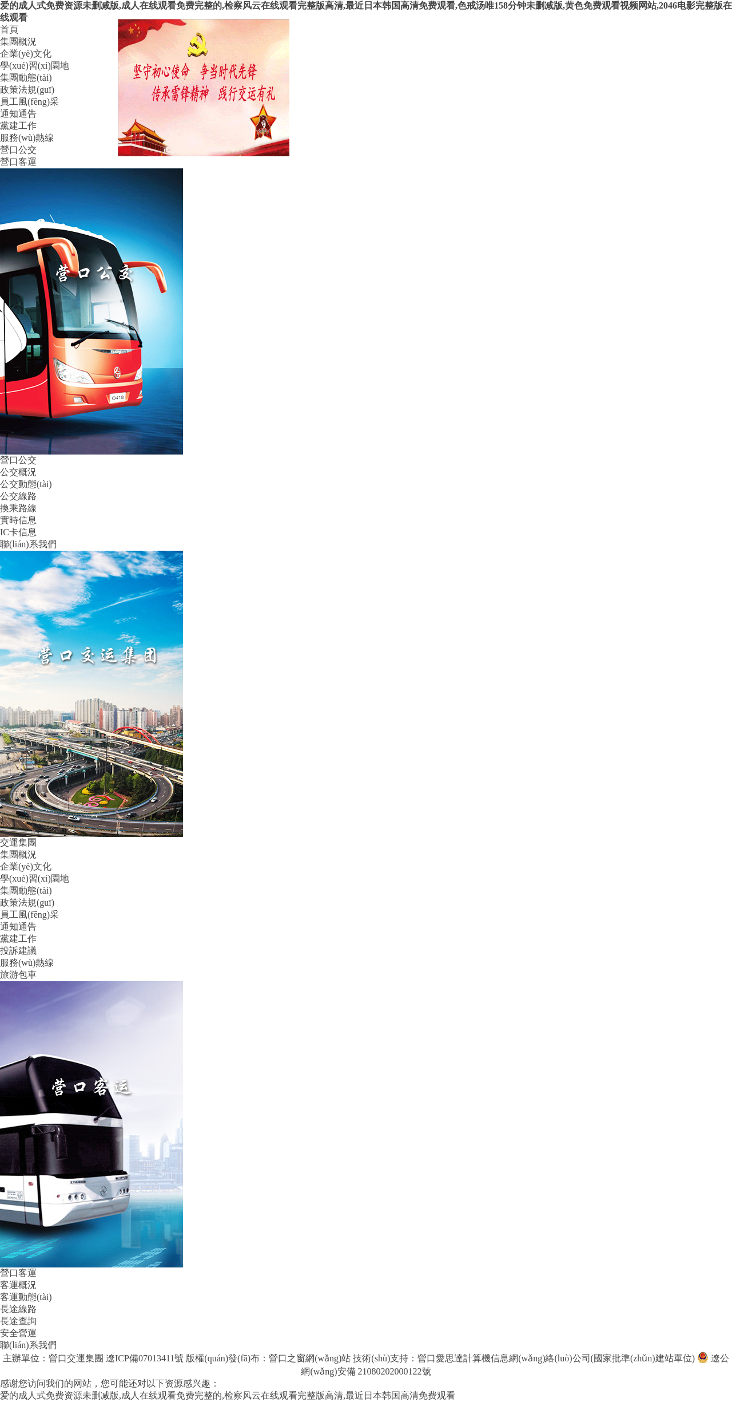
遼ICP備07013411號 (145, 1358)
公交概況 (18, 472)
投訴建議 (18, 950)
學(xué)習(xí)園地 (34, 65)
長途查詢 (18, 1321)
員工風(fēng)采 (29, 101)
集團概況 (18, 41)
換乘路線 (18, 508)
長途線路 (18, 1309)
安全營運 (18, 1333)
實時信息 (18, 520)
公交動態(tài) (26, 484)
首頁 (9, 29)
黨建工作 (18, 126)
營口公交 (18, 150)
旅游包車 (18, 975)
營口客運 (18, 162)
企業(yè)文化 (25, 53)
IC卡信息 (18, 532)
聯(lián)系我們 (28, 544)
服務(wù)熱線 (27, 138)
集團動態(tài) (26, 77)
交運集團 (18, 842)
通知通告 (18, 114)
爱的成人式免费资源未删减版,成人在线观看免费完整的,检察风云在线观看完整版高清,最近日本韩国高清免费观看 (227, 1395)
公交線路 (18, 496)
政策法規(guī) (27, 89)
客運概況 (18, 1285)
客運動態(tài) (26, 1297)
